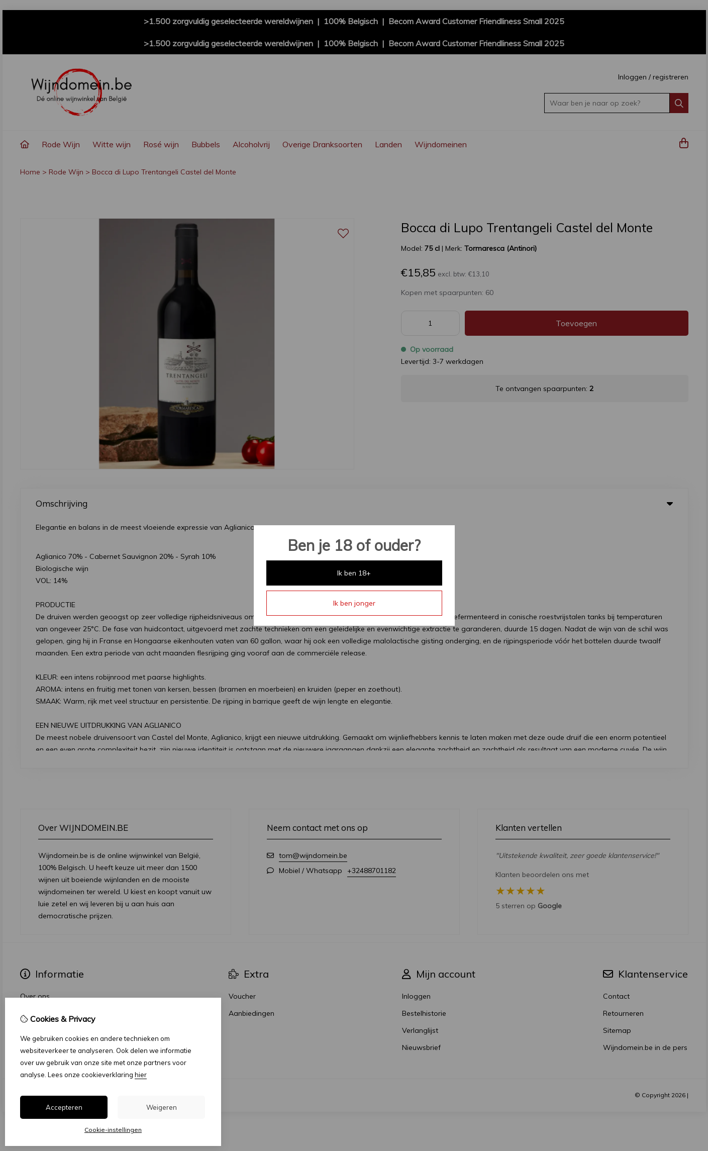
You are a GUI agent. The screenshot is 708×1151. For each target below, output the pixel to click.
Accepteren (64, 1107)
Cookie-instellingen (113, 1129)
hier (141, 1075)
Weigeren (161, 1107)
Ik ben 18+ (354, 573)
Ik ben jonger (354, 603)
